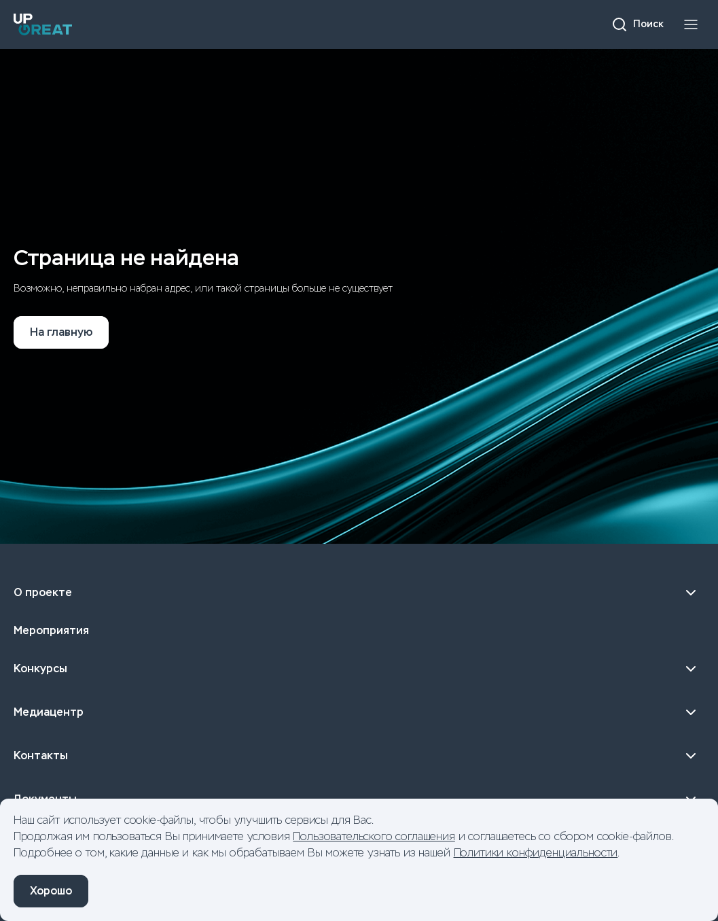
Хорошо (51, 890)
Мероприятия (51, 630)
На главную (61, 332)
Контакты (359, 755)
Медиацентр (359, 712)
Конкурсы (359, 668)
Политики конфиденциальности (536, 852)
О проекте (359, 592)
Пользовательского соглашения (374, 836)
